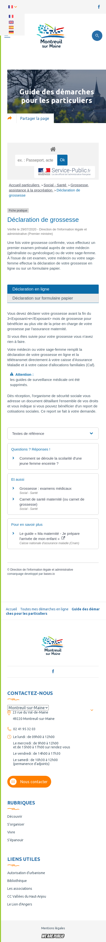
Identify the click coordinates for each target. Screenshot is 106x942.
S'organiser (15, 824)
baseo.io (49, 574)
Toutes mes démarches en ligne (44, 609)
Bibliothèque (17, 881)
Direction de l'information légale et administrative (41, 569)
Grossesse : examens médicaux (45, 488)
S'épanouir (15, 840)
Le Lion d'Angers (19, 904)
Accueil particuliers (24, 185)
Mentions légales (53, 928)
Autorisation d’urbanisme (26, 873)
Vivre (11, 832)
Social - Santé (55, 185)
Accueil (11, 609)
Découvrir (14, 816)
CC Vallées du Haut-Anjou (26, 896)
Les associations (19, 889)
